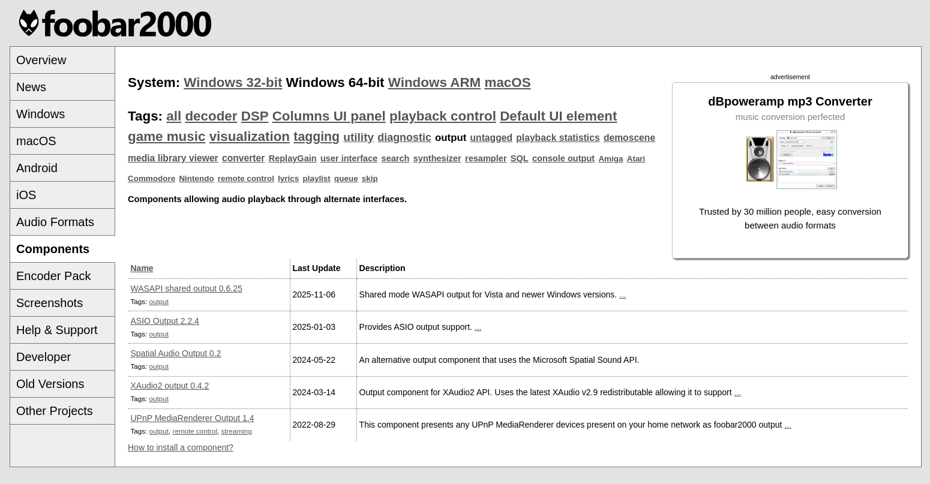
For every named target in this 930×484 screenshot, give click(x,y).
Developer (43, 356)
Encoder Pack (53, 275)
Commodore (151, 178)
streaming (236, 431)
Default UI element (558, 116)
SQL (520, 158)
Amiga (610, 158)
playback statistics (557, 138)
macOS (36, 141)
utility (358, 137)
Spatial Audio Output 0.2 (176, 353)
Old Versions (50, 383)
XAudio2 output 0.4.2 (170, 385)
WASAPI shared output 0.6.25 (186, 288)
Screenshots (49, 302)
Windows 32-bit (233, 82)
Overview (41, 60)
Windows (40, 114)
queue (346, 178)
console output (563, 158)
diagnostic (404, 137)
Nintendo (196, 178)
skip (370, 178)
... (622, 294)
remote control (246, 178)
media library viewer (173, 158)
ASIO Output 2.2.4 (165, 321)
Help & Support (57, 329)
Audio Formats (55, 222)
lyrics (288, 178)
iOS (26, 195)
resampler (486, 158)
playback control (442, 116)
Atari (636, 158)
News (31, 87)
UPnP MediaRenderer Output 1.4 (192, 418)
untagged (491, 138)
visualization (249, 136)
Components (52, 248)
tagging (316, 137)
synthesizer (437, 158)
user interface (348, 158)
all (173, 116)
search (396, 158)
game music (166, 136)
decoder (211, 116)
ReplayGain (293, 158)
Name (142, 268)
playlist (317, 178)
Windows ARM (434, 82)
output (159, 301)
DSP (255, 116)
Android (37, 168)
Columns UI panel (329, 116)
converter (243, 158)
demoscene (629, 138)
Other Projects (54, 410)
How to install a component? (180, 447)
